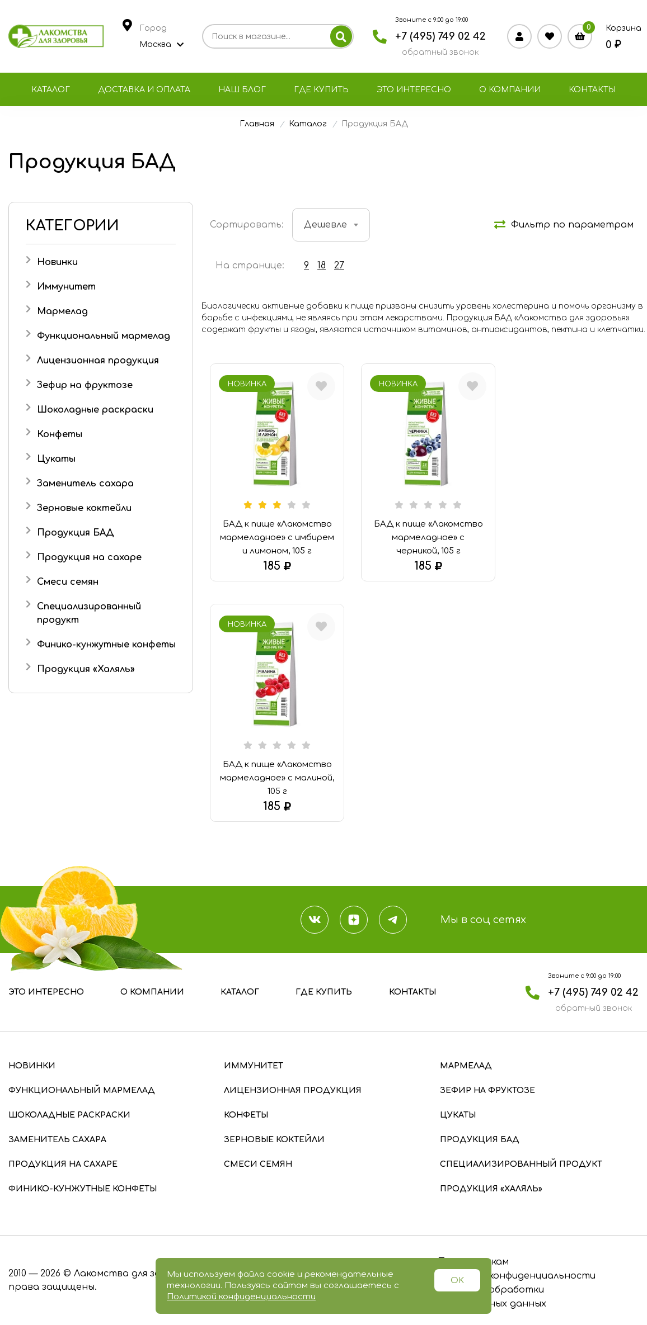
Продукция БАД (75, 533)
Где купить (321, 90)
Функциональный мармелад (103, 336)
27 (339, 266)
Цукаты (56, 459)
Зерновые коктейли (84, 508)
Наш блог (242, 90)
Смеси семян (68, 582)
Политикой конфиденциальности (241, 1297)
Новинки (57, 262)
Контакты (592, 90)
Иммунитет (66, 287)
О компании (510, 90)
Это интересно (414, 90)
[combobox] (331, 225)
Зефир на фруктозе (85, 385)
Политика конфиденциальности (516, 1276)
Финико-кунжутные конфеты (106, 645)
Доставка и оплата (144, 90)
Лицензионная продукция (98, 361)
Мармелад (62, 311)
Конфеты (59, 434)
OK (457, 1280)
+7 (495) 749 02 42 (440, 36)
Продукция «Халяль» (86, 669)
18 (321, 266)
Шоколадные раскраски (95, 410)
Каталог (50, 90)
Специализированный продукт (521, 1164)
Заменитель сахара (85, 484)
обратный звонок (440, 52)
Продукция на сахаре (89, 557)
